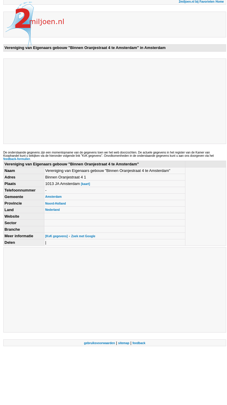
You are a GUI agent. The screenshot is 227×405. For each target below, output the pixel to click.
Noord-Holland (55, 203)
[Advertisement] (84, 101)
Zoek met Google (83, 236)
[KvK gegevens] (56, 236)
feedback (138, 343)
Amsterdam (53, 196)
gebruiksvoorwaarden (99, 343)
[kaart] (85, 184)
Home (220, 1)
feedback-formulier (16, 159)
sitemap (123, 343)
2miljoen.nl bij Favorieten (197, 1)
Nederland (52, 209)
